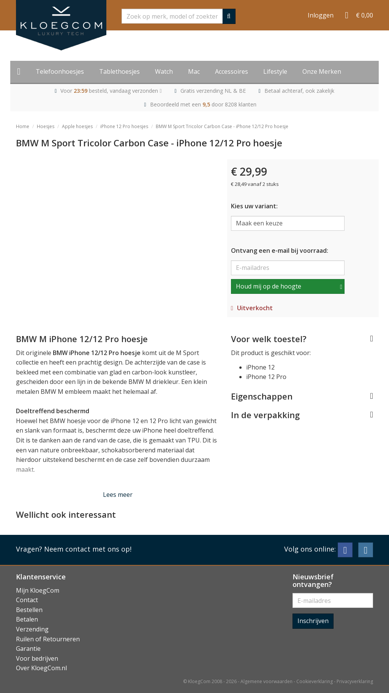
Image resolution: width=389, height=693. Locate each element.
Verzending (32, 629)
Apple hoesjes (77, 126)
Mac (194, 71)
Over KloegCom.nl (41, 668)
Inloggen (321, 15)
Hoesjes (45, 126)
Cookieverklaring (314, 681)
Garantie (28, 648)
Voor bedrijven (37, 658)
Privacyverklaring (355, 681)
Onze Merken (321, 71)
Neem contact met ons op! (87, 548)
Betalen (27, 619)
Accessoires (231, 71)
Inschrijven (313, 621)
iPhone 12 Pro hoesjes (124, 126)
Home (22, 126)
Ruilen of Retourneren (48, 639)
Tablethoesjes (119, 71)
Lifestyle (275, 71)
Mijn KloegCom (37, 590)
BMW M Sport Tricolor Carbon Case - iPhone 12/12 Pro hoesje (222, 126)
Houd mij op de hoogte (268, 286)
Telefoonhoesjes (60, 71)
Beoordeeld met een (203, 104)
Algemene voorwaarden (266, 681)
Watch (164, 71)
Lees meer (118, 494)
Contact (27, 600)
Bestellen (29, 610)
